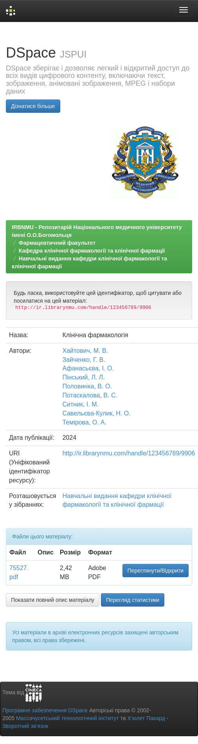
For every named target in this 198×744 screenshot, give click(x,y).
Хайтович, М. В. (85, 350)
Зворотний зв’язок (25, 726)
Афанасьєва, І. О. (87, 368)
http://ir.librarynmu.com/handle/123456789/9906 (128, 453)
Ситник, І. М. (80, 404)
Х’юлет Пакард (146, 718)
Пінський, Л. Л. (83, 377)
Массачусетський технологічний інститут (67, 718)
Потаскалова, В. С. (89, 395)
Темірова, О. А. (84, 422)
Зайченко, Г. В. (83, 359)
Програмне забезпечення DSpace (45, 710)
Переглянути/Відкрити (156, 570)
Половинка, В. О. (87, 386)
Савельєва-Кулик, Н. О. (96, 413)
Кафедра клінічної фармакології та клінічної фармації (92, 250)
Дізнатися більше (33, 106)
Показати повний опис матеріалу (52, 600)
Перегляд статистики (132, 600)
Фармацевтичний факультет (57, 243)
